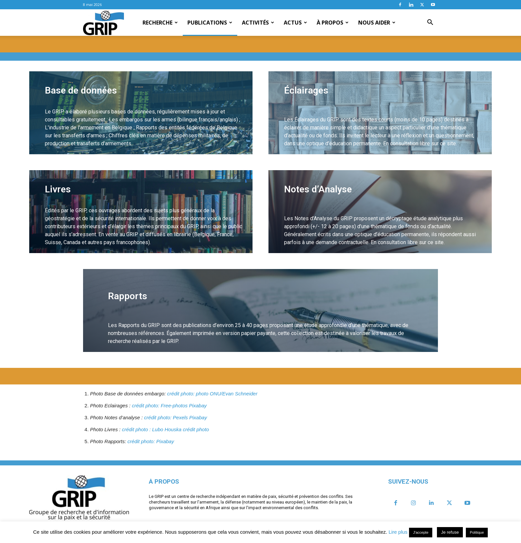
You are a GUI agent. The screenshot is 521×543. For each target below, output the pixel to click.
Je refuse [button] (450, 532)
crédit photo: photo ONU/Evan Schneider (212, 393)
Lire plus (397, 532)
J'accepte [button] (420, 532)
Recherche (160, 22)
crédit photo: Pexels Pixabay (175, 417)
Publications (209, 22)
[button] (430, 23)
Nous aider (376, 22)
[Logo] (103, 22)
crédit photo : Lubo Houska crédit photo (165, 429)
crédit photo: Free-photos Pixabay (169, 405)
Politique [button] (477, 532)
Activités (258, 22)
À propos (333, 22)
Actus (295, 22)
